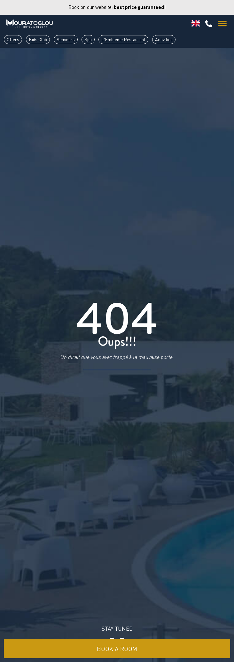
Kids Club (38, 39)
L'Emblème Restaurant (123, 39)
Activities (164, 39)
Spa (88, 39)
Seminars (66, 39)
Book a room (117, 648)
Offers (13, 39)
